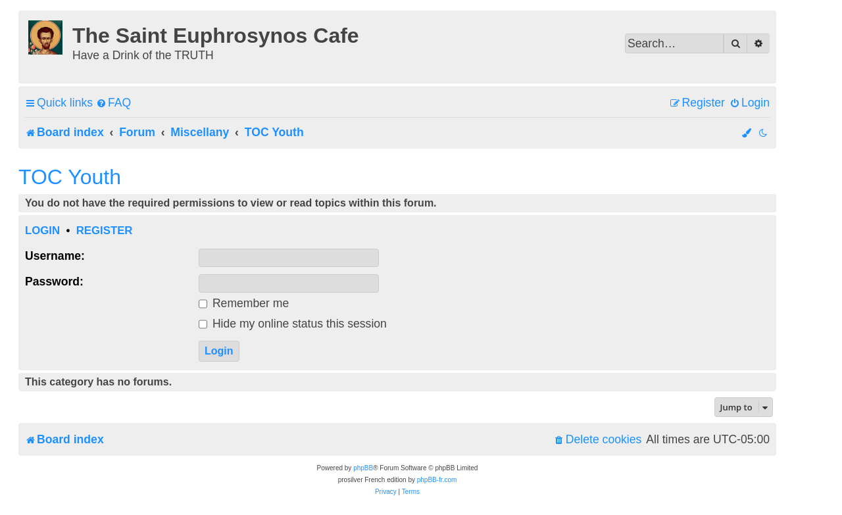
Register (104, 230)
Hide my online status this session (293, 323)
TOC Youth (69, 177)
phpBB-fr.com (437, 479)
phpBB (363, 468)
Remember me (244, 303)
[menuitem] (113, 103)
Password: (54, 281)
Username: (55, 255)
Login (42, 230)
